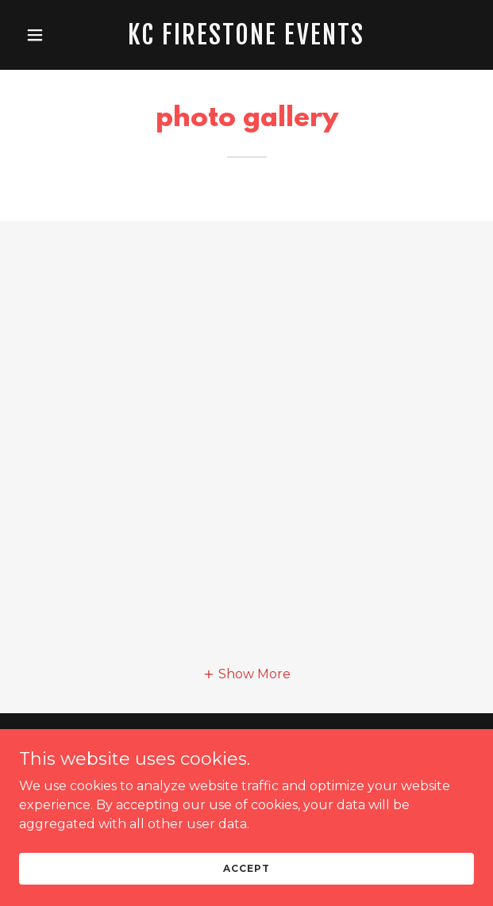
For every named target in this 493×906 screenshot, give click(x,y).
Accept (246, 868)
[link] (246, 40)
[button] (53, 35)
